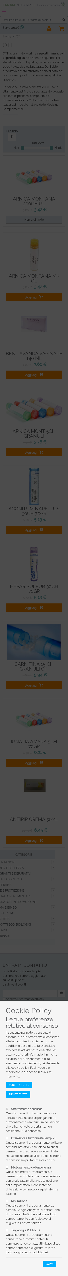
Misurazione (19, 1201)
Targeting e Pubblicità (25, 1230)
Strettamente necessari (26, 1109)
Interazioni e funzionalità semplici (33, 1138)
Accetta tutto (19, 1085)
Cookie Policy (29, 1010)
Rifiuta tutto (18, 1094)
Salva (49, 1263)
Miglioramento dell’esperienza (31, 1167)
